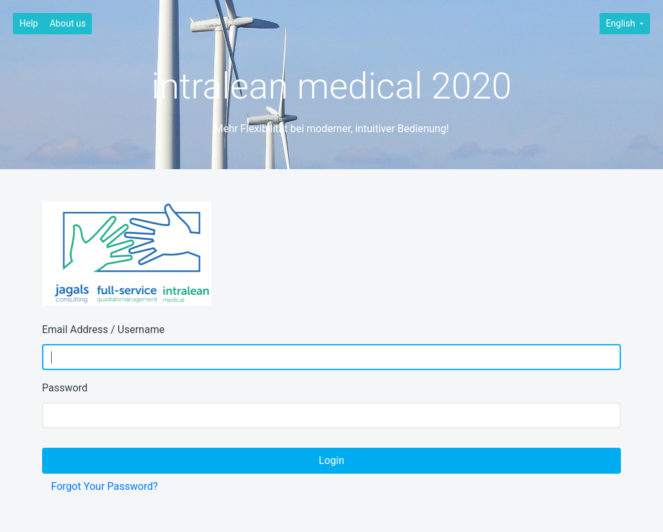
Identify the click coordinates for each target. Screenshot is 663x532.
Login (331, 460)
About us (68, 23)
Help (28, 23)
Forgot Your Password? (104, 486)
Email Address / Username (103, 329)
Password (65, 388)
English (622, 23)
